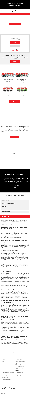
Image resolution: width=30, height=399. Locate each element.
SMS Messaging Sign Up (6, 379)
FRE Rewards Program (19, 366)
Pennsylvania (9, 349)
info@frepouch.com (19, 375)
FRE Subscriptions (5, 380)
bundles (21, 330)
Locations (4, 349)
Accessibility (4, 375)
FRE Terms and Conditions (20, 361)
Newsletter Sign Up (5, 377)
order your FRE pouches (12, 233)
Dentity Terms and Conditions (8, 372)
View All (14, 101)
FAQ (3, 361)
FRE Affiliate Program (19, 368)
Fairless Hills (15, 349)
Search (17, 49)
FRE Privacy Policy (18, 359)
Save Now (15, 61)
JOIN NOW (15, 153)
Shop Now (15, 24)
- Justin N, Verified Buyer (15, 186)
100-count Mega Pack (5, 324)
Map (13, 49)
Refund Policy (5, 373)
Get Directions (15, 46)
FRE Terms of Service (19, 364)
